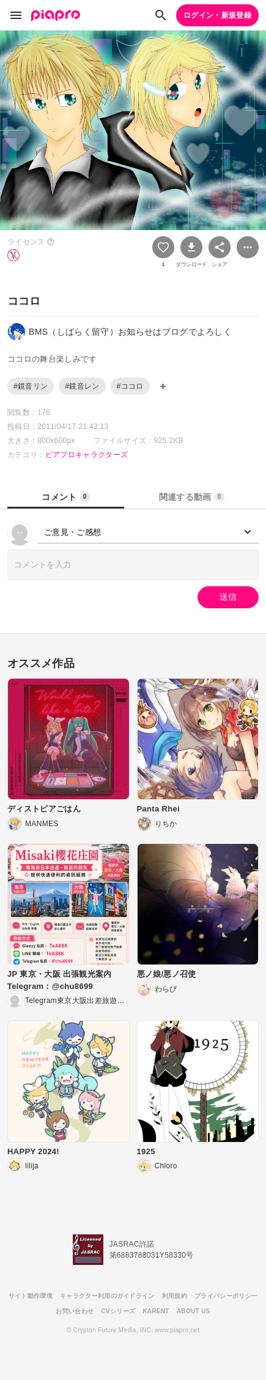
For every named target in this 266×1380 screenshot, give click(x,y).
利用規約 (174, 1295)
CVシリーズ (118, 1311)
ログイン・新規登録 (217, 15)
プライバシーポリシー (225, 1295)
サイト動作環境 (31, 1295)
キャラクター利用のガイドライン (107, 1295)
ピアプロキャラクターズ (86, 454)
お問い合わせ (75, 1311)
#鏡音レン (82, 386)
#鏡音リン (30, 386)
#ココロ (130, 386)
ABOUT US (193, 1311)
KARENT (155, 1311)
